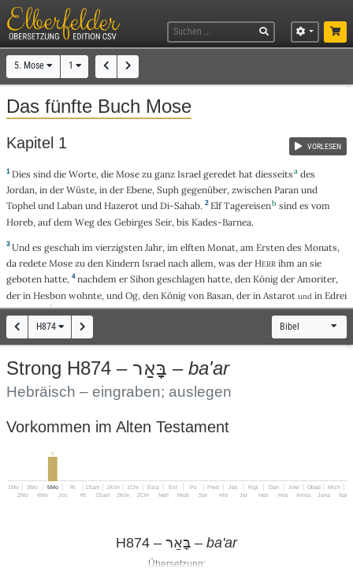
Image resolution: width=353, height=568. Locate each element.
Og (131, 295)
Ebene (139, 190)
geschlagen (181, 279)
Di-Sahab (180, 205)
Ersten (270, 247)
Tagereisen (247, 205)
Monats (320, 247)
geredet (219, 174)
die (107, 174)
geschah (62, 247)
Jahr (153, 247)
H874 (50, 326)
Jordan (20, 190)
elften (192, 247)
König (265, 279)
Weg (85, 222)
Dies (21, 174)
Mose (127, 174)
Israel (189, 174)
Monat (221, 247)
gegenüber (204, 190)
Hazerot (121, 205)
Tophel (20, 205)
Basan (219, 295)
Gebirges (133, 222)
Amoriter (316, 279)
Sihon (142, 279)
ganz (164, 174)
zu (147, 174)
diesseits (274, 174)
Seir (163, 222)
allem (202, 263)
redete (32, 263)
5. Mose (33, 65)
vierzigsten (119, 247)
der (13, 295)
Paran (286, 190)
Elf (215, 205)
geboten (24, 279)
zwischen (252, 190)
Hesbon (49, 295)
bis (182, 222)
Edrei (336, 295)
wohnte (85, 295)
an (302, 263)
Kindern (122, 263)
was (227, 263)
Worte (82, 174)
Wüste (80, 190)
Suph (168, 190)
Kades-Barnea (221, 222)
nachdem (97, 279)
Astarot (279, 295)
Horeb (19, 222)
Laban (70, 205)
